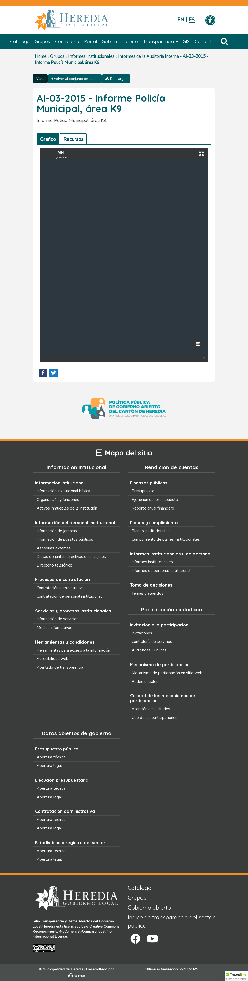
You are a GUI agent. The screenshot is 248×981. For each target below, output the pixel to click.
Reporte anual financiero (153, 508)
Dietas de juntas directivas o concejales (71, 556)
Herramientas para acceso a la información (73, 650)
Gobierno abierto (120, 41)
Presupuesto (143, 491)
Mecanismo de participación (160, 664)
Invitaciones (142, 633)
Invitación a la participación (159, 624)
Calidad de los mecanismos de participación (162, 698)
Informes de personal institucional (161, 570)
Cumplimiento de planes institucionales (166, 539)
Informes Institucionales (91, 56)
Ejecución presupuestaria (61, 780)
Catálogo (20, 41)
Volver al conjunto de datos (74, 78)
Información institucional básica (63, 491)
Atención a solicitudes (151, 709)
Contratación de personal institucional (69, 596)
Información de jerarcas (57, 531)
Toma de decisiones (151, 585)
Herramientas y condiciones (65, 642)
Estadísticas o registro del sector (70, 842)
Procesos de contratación (62, 579)
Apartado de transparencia (60, 667)
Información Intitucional (60, 482)
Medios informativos (54, 627)
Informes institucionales (152, 562)
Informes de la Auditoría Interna (148, 56)
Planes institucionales (151, 531)
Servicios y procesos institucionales (73, 610)
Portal (90, 41)
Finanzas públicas (148, 482)
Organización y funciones (58, 499)
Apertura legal (49, 765)
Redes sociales (145, 681)
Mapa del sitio (124, 453)
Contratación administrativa (60, 588)
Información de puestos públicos (65, 539)
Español (192, 19)
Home (40, 56)
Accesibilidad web (52, 659)
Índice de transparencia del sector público (171, 921)
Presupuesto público (56, 748)
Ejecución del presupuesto (155, 499)
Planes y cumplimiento (154, 522)
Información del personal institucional (75, 522)
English (180, 19)
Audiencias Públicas (149, 650)
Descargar (116, 78)
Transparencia (160, 41)
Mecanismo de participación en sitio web (167, 673)
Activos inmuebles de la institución (67, 508)
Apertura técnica (51, 757)
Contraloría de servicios (152, 641)
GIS (186, 41)
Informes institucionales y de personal (170, 553)
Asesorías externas (54, 548)
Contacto (205, 41)
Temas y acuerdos (147, 593)
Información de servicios (57, 619)
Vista (40, 78)
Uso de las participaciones (155, 717)
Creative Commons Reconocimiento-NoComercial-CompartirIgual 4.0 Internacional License (76, 931)
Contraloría (67, 41)
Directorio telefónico (54, 565)
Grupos (42, 41)
